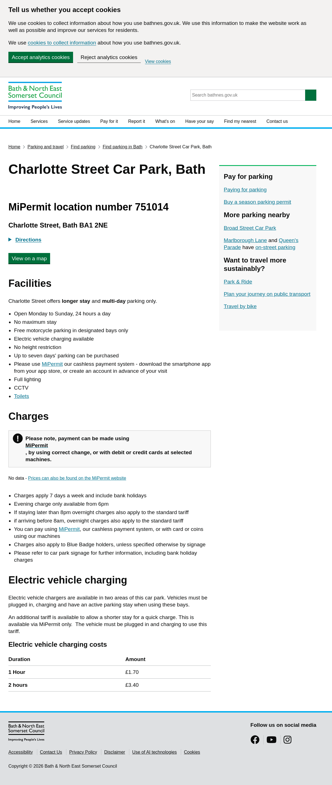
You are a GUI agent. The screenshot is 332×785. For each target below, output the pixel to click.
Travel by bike (240, 306)
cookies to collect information (62, 43)
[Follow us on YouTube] (271, 741)
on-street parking (275, 247)
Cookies (192, 752)
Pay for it (109, 121)
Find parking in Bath (122, 146)
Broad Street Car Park (250, 228)
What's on (165, 121)
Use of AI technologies (154, 752)
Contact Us (51, 752)
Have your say (199, 121)
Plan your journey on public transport (267, 294)
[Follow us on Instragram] (287, 741)
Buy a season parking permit (257, 202)
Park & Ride (238, 282)
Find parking (83, 146)
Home (14, 121)
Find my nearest (240, 121)
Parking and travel (45, 146)
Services (39, 121)
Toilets (21, 396)
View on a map (29, 258)
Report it (136, 121)
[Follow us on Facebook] (255, 741)
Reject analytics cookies (109, 57)
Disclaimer (114, 752)
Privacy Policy (83, 752)
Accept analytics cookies (41, 57)
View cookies (158, 61)
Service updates (74, 121)
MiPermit (52, 364)
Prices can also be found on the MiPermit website (77, 478)
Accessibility (20, 752)
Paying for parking (245, 190)
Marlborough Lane (245, 240)
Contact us (277, 121)
